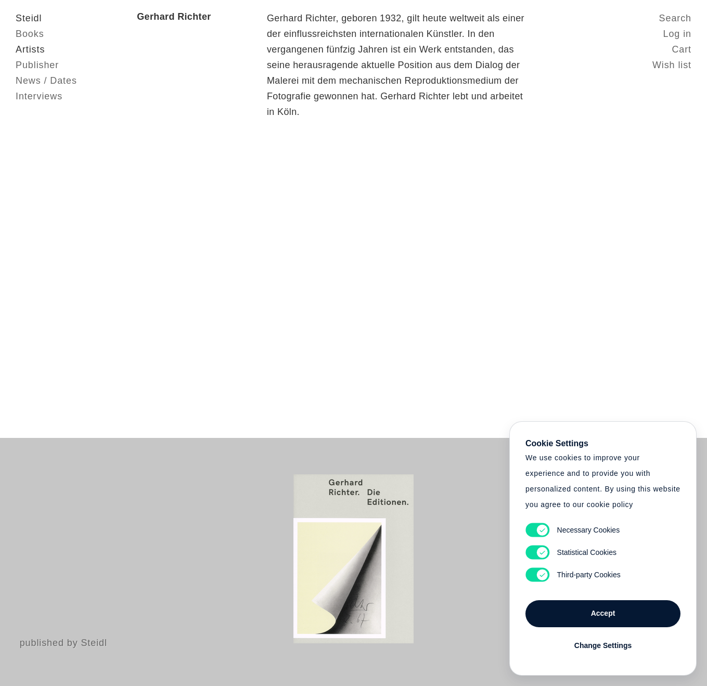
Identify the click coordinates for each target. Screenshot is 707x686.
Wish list (671, 65)
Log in (677, 34)
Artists (30, 49)
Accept (603, 613)
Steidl (29, 18)
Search (675, 18)
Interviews (39, 96)
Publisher (37, 65)
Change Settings (603, 645)
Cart (681, 49)
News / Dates (46, 80)
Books (30, 34)
